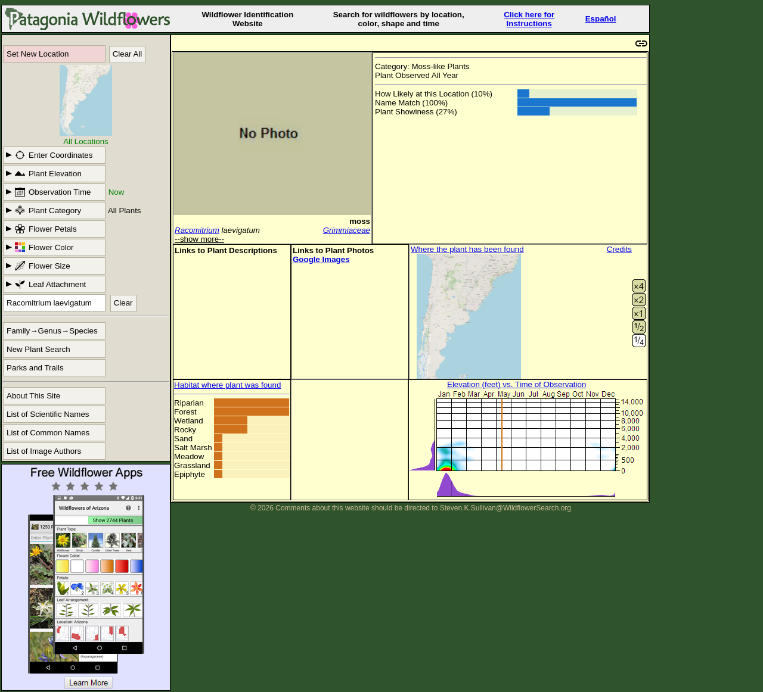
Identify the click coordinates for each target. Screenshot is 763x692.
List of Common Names (48, 432)
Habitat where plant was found (227, 385)
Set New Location (38, 53)
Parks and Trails (35, 367)
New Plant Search (38, 349)
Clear (123, 302)
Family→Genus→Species (52, 330)
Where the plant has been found (467, 249)
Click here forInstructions (529, 19)
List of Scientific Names (48, 414)
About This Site (33, 395)
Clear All (127, 53)
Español (600, 18)
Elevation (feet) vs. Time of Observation (516, 384)
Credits (619, 249)
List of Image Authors (44, 451)
